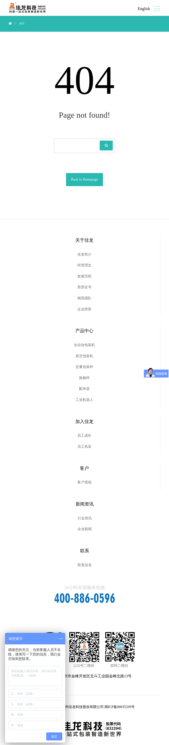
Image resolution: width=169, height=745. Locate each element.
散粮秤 (84, 378)
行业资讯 (85, 518)
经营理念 (84, 265)
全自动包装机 (84, 345)
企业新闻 (85, 529)
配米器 (84, 389)
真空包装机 (84, 356)
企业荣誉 (84, 309)
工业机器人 (84, 400)
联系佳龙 (85, 565)
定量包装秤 (84, 367)
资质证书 (84, 287)
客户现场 (84, 482)
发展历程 (84, 276)
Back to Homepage (84, 179)
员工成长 (84, 435)
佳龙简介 (84, 254)
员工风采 (84, 446)
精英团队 (84, 298)
